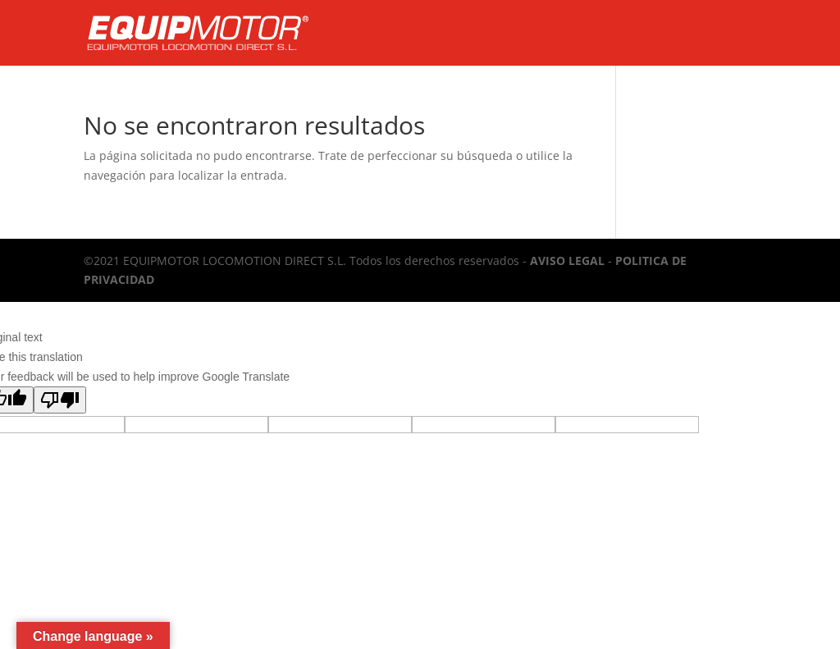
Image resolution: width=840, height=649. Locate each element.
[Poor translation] (60, 400)
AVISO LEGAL (567, 260)
